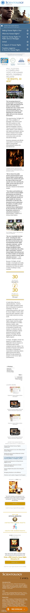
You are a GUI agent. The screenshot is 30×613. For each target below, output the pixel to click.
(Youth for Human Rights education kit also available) (15, 566)
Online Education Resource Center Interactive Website (12, 465)
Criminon (14, 604)
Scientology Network (18, 598)
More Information (5, 594)
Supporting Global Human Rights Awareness (12, 446)
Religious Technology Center (12, 600)
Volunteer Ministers (10, 593)
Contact (11, 594)
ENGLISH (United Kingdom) (19, 583)
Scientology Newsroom (19, 599)
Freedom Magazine (18, 603)
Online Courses (24, 593)
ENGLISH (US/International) (7, 583)
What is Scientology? (10, 599)
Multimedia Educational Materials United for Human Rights (14, 454)
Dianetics (11, 598)
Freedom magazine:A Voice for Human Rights (11, 49)
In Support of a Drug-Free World (14, 605)
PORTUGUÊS (10, 588)
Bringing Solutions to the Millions (12, 472)
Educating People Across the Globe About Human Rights (14, 450)
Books (19, 593)
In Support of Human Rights (11, 45)
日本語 (16, 585)
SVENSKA (25, 586)
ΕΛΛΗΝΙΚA (25, 587)
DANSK (3, 585)
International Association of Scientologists (13, 602)
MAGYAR (16, 586)
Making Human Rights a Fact (11, 30)
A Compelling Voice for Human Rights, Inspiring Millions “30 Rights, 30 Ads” (13, 458)
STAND (24, 603)
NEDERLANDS (6, 586)
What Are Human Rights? (11, 34)
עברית (12, 585)
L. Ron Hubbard (5, 592)
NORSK (20, 586)
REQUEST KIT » (15, 562)
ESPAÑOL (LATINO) (6, 587)
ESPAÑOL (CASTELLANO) (16, 587)
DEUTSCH (12, 586)
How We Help (4, 64)
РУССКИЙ (21, 585)
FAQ (16, 593)
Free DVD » (15, 503)
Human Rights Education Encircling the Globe (14, 469)
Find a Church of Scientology (19, 594)
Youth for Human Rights (13, 606)
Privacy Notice (4, 611)
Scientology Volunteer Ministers (12, 601)
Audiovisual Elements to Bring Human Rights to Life (13, 462)
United (4, 42)
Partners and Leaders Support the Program (15, 475)
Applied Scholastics (21, 61)
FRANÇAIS (8, 585)
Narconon (18, 604)
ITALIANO (4, 588)
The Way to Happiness (12, 61)
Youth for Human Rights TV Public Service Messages (11, 38)
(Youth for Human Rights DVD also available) (15, 508)
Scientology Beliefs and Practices (15, 592)
